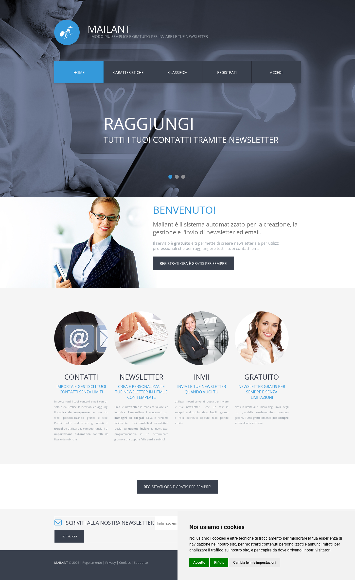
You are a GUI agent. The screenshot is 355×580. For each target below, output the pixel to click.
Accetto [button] (199, 562)
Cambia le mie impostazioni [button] (254, 562)
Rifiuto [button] (219, 562)
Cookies (125, 562)
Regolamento (92, 562)
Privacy (110, 562)
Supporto (141, 562)
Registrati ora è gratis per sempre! (193, 263)
